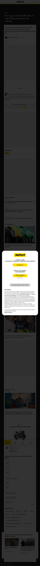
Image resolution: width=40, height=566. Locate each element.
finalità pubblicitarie (31, 300)
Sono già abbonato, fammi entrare (20, 285)
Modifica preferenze (8, 312)
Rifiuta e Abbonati (20, 275)
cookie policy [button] (27, 295)
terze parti (23, 296)
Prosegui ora (20, 264)
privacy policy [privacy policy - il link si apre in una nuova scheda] (8, 292)
